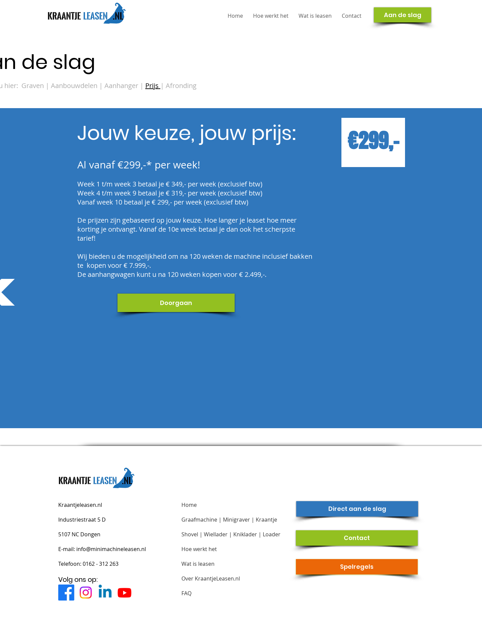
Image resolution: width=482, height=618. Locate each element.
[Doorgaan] (176, 303)
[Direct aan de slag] (357, 509)
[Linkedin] (105, 593)
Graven (32, 85)
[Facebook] (66, 593)
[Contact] (357, 538)
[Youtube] (124, 593)
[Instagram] (86, 593)
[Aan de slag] (402, 14)
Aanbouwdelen (75, 85)
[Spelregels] (357, 566)
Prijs (152, 85)
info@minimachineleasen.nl (111, 549)
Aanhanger (122, 85)
